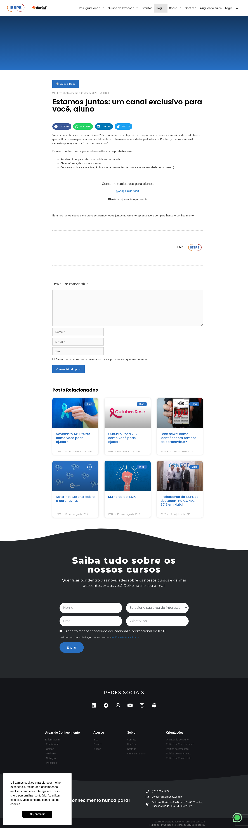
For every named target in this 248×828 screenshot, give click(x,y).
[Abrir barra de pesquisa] (237, 8)
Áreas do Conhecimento (62, 732)
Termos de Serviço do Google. (190, 825)
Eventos (147, 8)
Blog (161, 8)
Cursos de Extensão (124, 8)
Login (228, 8)
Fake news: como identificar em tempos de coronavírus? (178, 438)
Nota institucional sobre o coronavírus (75, 498)
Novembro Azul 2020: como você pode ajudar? (73, 438)
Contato (190, 8)
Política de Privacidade (125, 637)
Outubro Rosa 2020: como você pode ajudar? (124, 438)
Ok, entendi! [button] (37, 814)
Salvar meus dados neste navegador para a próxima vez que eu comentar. (102, 359)
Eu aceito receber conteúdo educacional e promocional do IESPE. (115, 631)
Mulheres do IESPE (122, 496)
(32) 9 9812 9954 (127, 191)
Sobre (176, 8)
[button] (61, 126)
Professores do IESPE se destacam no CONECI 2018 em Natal (179, 500)
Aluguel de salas (211, 8)
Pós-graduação (92, 8)
